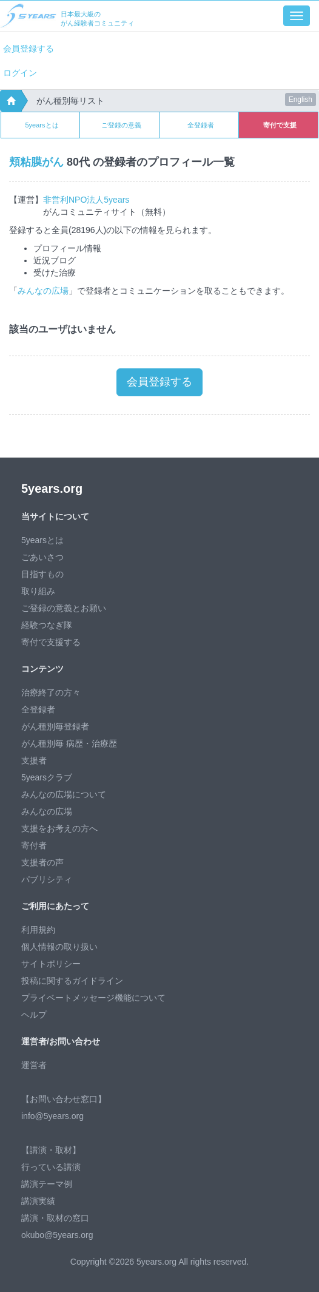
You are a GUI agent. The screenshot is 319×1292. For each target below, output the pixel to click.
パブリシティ (46, 879)
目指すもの (42, 574)
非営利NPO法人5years (86, 200)
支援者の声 (42, 862)
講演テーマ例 (46, 1184)
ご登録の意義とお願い (63, 608)
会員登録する (28, 48)
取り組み (38, 591)
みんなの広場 (43, 291)
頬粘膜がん (36, 162)
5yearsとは (41, 125)
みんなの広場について (63, 794)
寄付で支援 (280, 125)
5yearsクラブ (46, 777)
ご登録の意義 (121, 125)
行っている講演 (51, 1167)
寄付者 (34, 845)
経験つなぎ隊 (46, 625)
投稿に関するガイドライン (72, 981)
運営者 (34, 1065)
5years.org (51, 488)
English (300, 99)
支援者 (34, 760)
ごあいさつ (42, 557)
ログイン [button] (20, 73)
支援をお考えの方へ (59, 828)
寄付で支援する (51, 642)
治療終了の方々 (51, 692)
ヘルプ (34, 1015)
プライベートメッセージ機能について (93, 998)
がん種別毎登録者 (55, 726)
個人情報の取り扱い (59, 947)
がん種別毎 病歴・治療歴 (69, 743)
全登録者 (200, 125)
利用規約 (38, 930)
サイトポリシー (51, 964)
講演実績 (38, 1201)
